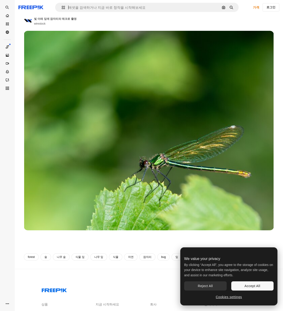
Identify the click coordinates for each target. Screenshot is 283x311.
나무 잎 (98, 257)
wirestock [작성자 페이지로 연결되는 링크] (40, 23)
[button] (61, 7)
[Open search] (7, 7)
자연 (131, 257)
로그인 (270, 7)
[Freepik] (30, 7)
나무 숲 (61, 257)
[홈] (7, 15)
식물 (115, 257)
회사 (153, 304)
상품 (44, 304)
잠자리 (147, 257)
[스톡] (7, 24)
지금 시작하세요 (107, 304)
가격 (256, 7)
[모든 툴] (7, 88)
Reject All (205, 286)
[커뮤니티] (7, 32)
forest (31, 257)
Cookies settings (229, 297)
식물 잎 (79, 257)
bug (163, 257)
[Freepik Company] (54, 289)
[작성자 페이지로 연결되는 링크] (28, 21)
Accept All (252, 286)
